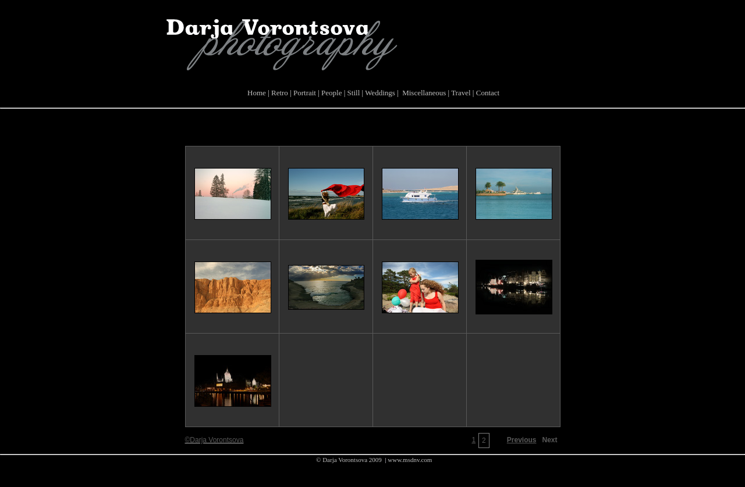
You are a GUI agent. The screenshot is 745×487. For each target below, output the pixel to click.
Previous (522, 440)
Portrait (304, 92)
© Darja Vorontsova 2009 (348, 459)
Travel (459, 92)
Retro (278, 92)
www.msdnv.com (409, 459)
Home (256, 92)
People (331, 92)
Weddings (379, 92)
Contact (486, 92)
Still (352, 92)
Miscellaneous (422, 92)
